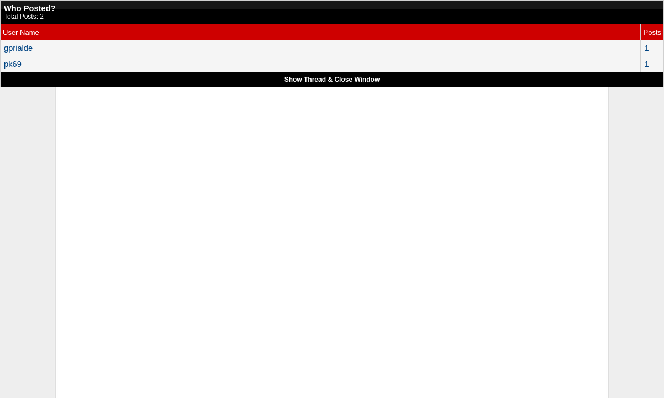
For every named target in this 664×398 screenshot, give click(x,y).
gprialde (18, 48)
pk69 (13, 64)
